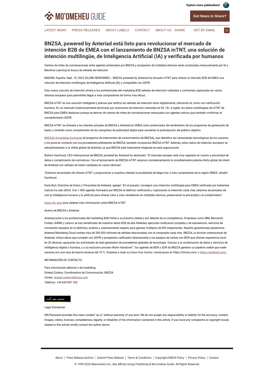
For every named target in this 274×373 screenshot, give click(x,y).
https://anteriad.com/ (213, 252)
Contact (142, 30)
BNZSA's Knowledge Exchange (63, 138)
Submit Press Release (110, 357)
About (59, 357)
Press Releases (86, 30)
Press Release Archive (79, 357)
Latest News (55, 30)
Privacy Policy (196, 357)
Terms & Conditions (139, 357)
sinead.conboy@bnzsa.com (71, 277)
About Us (163, 30)
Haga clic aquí (53, 202)
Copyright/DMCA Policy (169, 357)
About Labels (117, 30)
